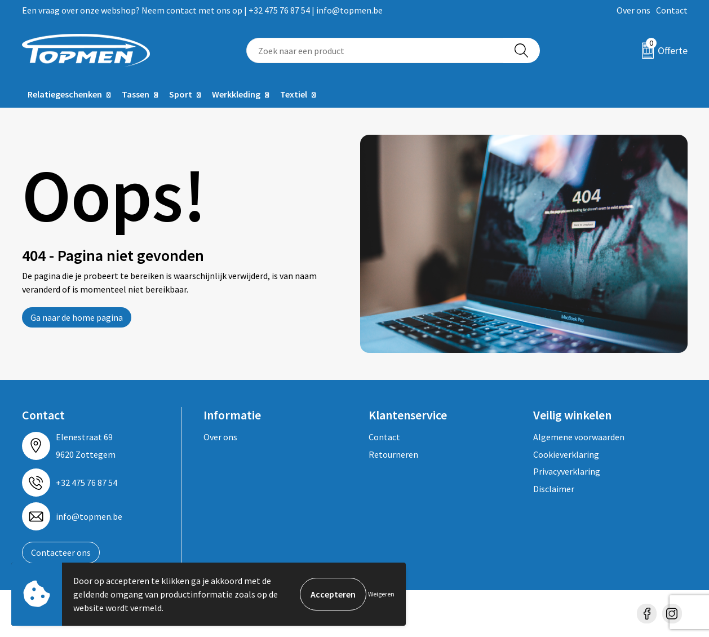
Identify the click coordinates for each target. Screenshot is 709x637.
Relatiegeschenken (65, 94)
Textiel (293, 94)
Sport (180, 94)
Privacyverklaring (566, 471)
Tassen (135, 94)
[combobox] (375, 50)
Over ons (633, 10)
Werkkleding (236, 94)
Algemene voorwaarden (578, 437)
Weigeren (381, 594)
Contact (672, 10)
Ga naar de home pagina (76, 317)
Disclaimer (553, 488)
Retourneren (393, 454)
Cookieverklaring (566, 454)
